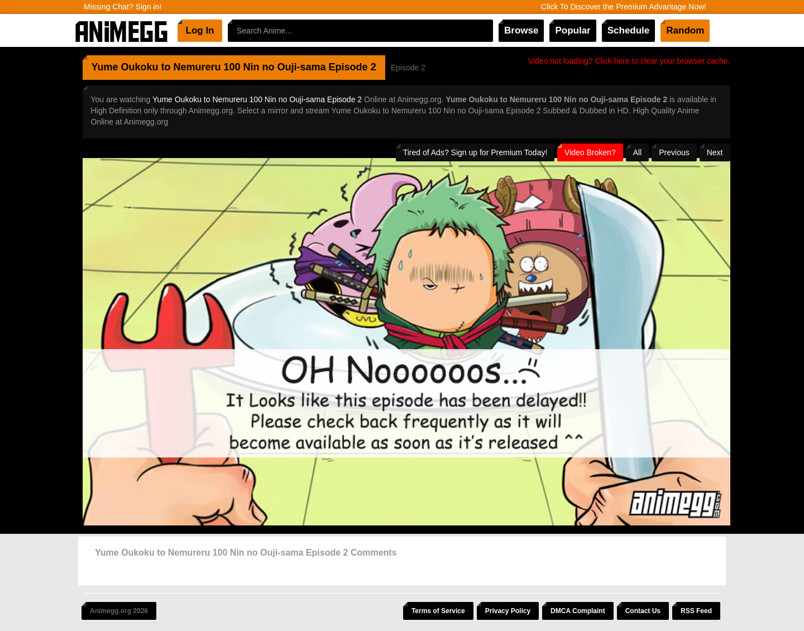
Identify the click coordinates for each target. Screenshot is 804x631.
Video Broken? (590, 152)
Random (685, 30)
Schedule (628, 30)
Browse (521, 30)
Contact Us (643, 611)
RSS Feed (696, 611)
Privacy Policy (507, 611)
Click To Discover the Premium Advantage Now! (623, 6)
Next (715, 152)
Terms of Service (438, 611)
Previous (674, 152)
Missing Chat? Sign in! (122, 6)
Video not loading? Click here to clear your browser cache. (629, 60)
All (637, 152)
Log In (200, 30)
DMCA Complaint (578, 611)
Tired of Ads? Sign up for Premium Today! (475, 152)
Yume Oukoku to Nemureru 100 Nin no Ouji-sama (209, 67)
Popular (572, 30)
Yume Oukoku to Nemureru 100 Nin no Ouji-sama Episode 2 (257, 99)
